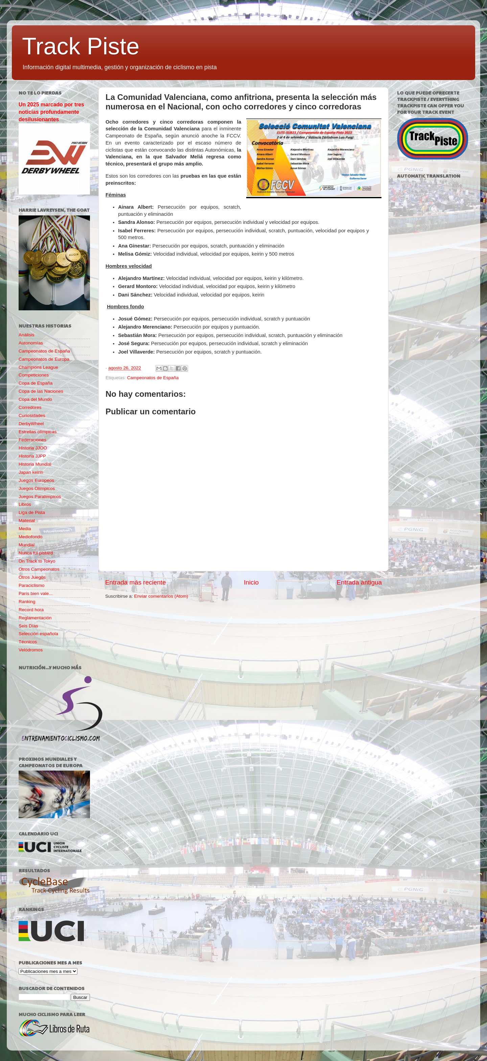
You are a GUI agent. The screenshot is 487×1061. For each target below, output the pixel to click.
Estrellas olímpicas (38, 431)
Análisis (26, 334)
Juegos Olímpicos (37, 488)
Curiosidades (32, 415)
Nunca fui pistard (36, 552)
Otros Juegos (32, 577)
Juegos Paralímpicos (40, 496)
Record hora (31, 609)
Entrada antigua (359, 582)
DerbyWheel (31, 423)
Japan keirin (31, 472)
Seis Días (28, 625)
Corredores (30, 407)
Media (25, 528)
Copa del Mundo (35, 399)
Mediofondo (31, 536)
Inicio (251, 582)
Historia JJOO (33, 447)
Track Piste (80, 46)
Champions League (38, 367)
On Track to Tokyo (37, 561)
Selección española (38, 633)
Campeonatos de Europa (44, 359)
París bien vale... (36, 593)
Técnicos (28, 641)
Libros (25, 504)
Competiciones (34, 375)
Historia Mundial (35, 464)
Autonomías (31, 342)
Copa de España (36, 383)
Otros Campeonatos (39, 569)
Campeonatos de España (153, 377)
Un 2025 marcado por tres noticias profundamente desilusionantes (51, 112)
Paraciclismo (32, 585)
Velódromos (31, 649)
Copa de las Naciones (41, 391)
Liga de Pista (32, 512)
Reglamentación (35, 617)
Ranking (27, 601)
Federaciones (32, 439)
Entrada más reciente (135, 582)
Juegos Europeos (36, 480)
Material (27, 520)
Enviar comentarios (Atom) (161, 596)
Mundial (26, 544)
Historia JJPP (32, 456)
